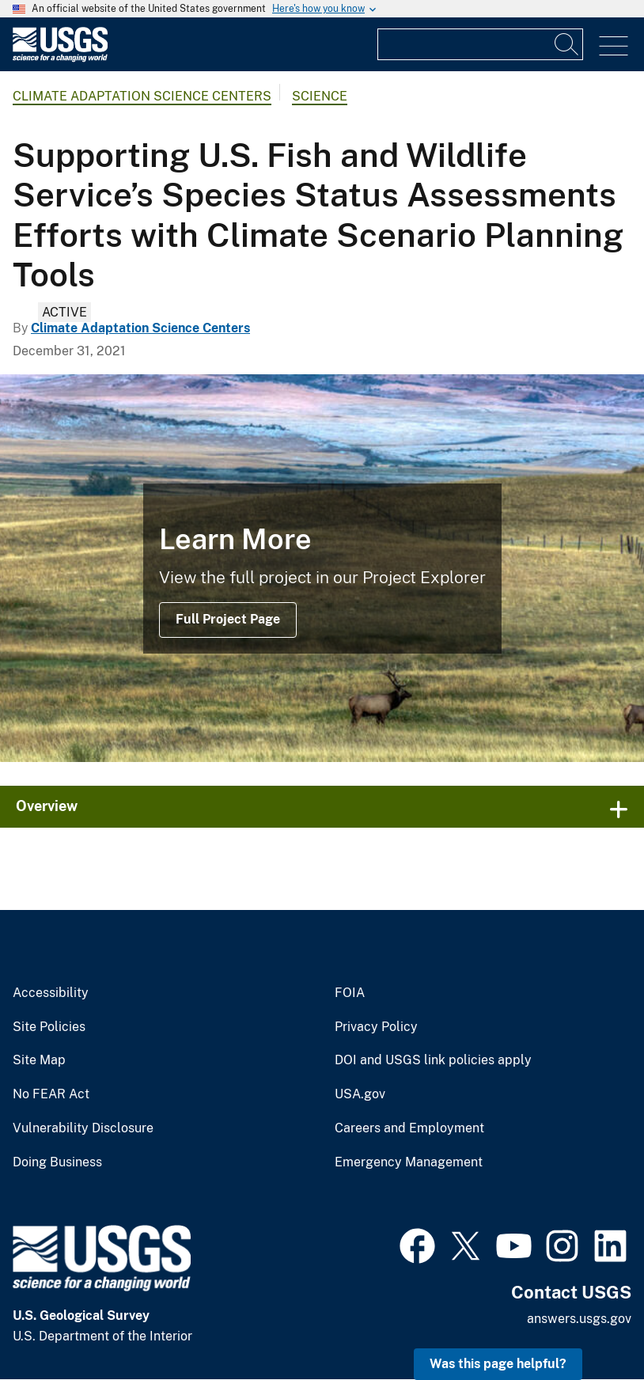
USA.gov (360, 1094)
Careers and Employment (409, 1128)
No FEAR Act (51, 1094)
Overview (47, 806)
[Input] (480, 44)
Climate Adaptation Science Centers (142, 96)
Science (319, 96)
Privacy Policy (376, 1027)
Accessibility (51, 993)
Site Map (39, 1060)
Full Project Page (228, 619)
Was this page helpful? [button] (498, 1363)
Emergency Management (409, 1162)
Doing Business (57, 1162)
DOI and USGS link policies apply (433, 1060)
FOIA (350, 993)
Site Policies (49, 1027)
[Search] (567, 44)
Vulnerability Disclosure (83, 1128)
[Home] (60, 58)
